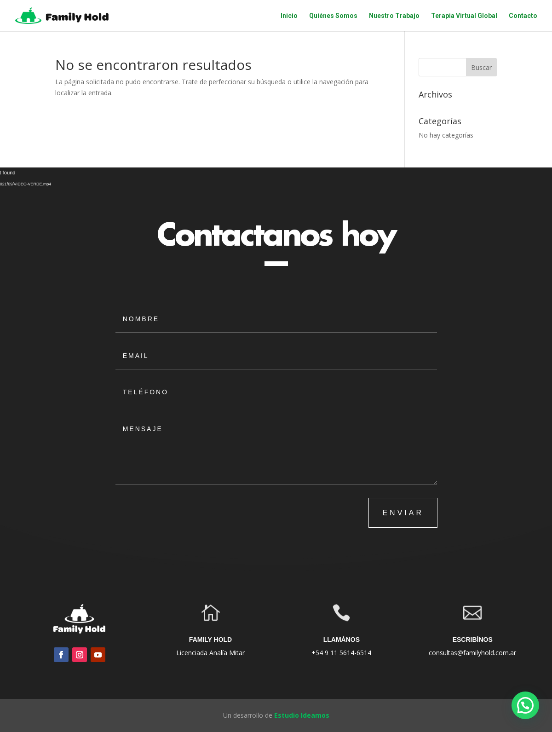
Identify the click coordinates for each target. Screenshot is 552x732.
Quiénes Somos (333, 15)
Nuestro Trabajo (394, 15)
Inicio (289, 15)
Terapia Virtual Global (464, 15)
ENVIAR (403, 513)
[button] (525, 705)
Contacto (523, 15)
